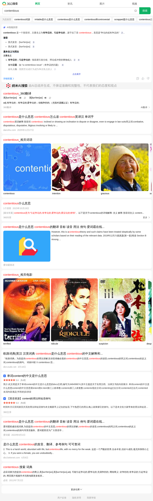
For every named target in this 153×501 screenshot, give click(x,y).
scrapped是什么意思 (124, 19)
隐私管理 (76, 497)
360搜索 (10, 3)
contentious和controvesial (97, 19)
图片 (102, 3)
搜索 (144, 10)
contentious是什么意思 (68, 19)
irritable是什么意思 (44, 19)
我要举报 (91, 497)
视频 (134, 3)
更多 (145, 217)
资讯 (69, 3)
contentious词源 (22, 19)
